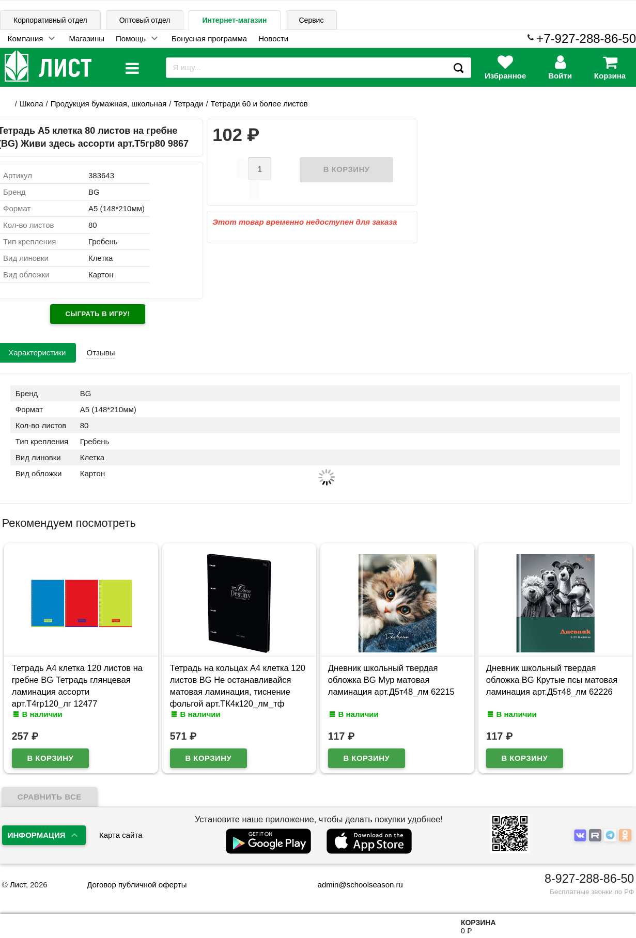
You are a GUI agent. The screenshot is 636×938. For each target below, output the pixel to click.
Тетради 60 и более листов (259, 103)
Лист (18, 884)
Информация (37, 835)
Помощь (131, 38)
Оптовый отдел (144, 20)
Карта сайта (121, 835)
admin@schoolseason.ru (353, 884)
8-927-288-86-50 (589, 878)
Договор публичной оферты (137, 884)
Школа (31, 103)
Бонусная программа (209, 38)
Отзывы (100, 352)
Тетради (189, 103)
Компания (25, 38)
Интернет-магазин (234, 20)
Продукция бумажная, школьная (109, 103)
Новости (273, 38)
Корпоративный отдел (50, 20)
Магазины (86, 38)
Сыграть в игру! (98, 314)
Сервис (311, 20)
